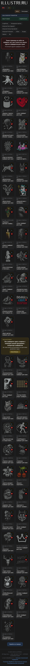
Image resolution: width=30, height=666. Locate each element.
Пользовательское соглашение (15, 663)
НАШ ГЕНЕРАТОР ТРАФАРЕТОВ (9, 15)
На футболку (5, 23)
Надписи (4, 34)
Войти (17, 11)
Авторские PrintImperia (7, 31)
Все (10, 34)
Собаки (17, 31)
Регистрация (25, 11)
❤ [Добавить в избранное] (12, 58)
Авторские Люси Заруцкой (8, 26)
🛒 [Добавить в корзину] (12, 54)
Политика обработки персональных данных (15, 661)
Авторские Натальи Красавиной (9, 29)
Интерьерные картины (16, 23)
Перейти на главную (15, 644)
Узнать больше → (15, 352)
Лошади (24, 31)
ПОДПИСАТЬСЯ (23, 19)
